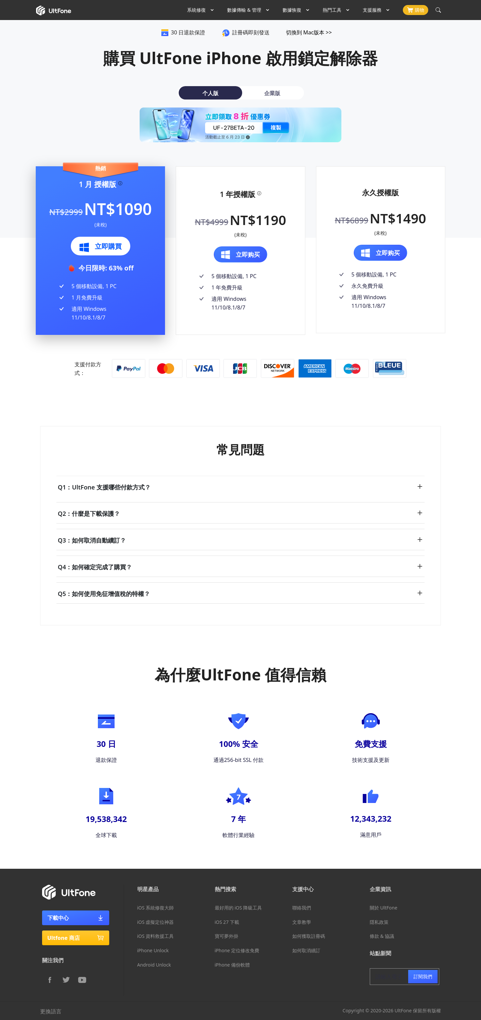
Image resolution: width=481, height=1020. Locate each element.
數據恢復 (292, 10)
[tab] (208, 92)
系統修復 (196, 10)
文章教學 (301, 922)
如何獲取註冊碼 (308, 936)
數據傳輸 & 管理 (244, 10)
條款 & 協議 (382, 936)
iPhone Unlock (153, 950)
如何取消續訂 (306, 950)
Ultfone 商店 (75, 938)
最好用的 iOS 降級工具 (238, 907)
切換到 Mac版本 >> (309, 32)
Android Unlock (154, 965)
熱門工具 (332, 10)
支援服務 (372, 10)
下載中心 (75, 918)
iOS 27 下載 (227, 922)
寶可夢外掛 (226, 936)
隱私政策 (379, 922)
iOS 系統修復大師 (155, 907)
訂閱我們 (423, 976)
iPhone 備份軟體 (232, 965)
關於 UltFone (383, 907)
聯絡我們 (301, 907)
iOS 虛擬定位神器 (155, 922)
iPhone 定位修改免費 (237, 950)
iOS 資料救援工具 (155, 936)
